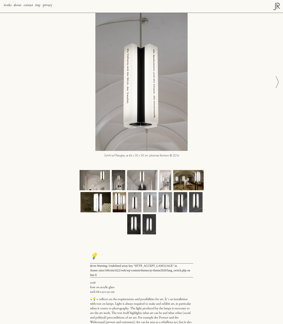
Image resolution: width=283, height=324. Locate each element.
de (91, 265)
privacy (47, 5)
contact (28, 5)
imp (38, 5)
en (95, 265)
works (8, 5)
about (17, 5)
